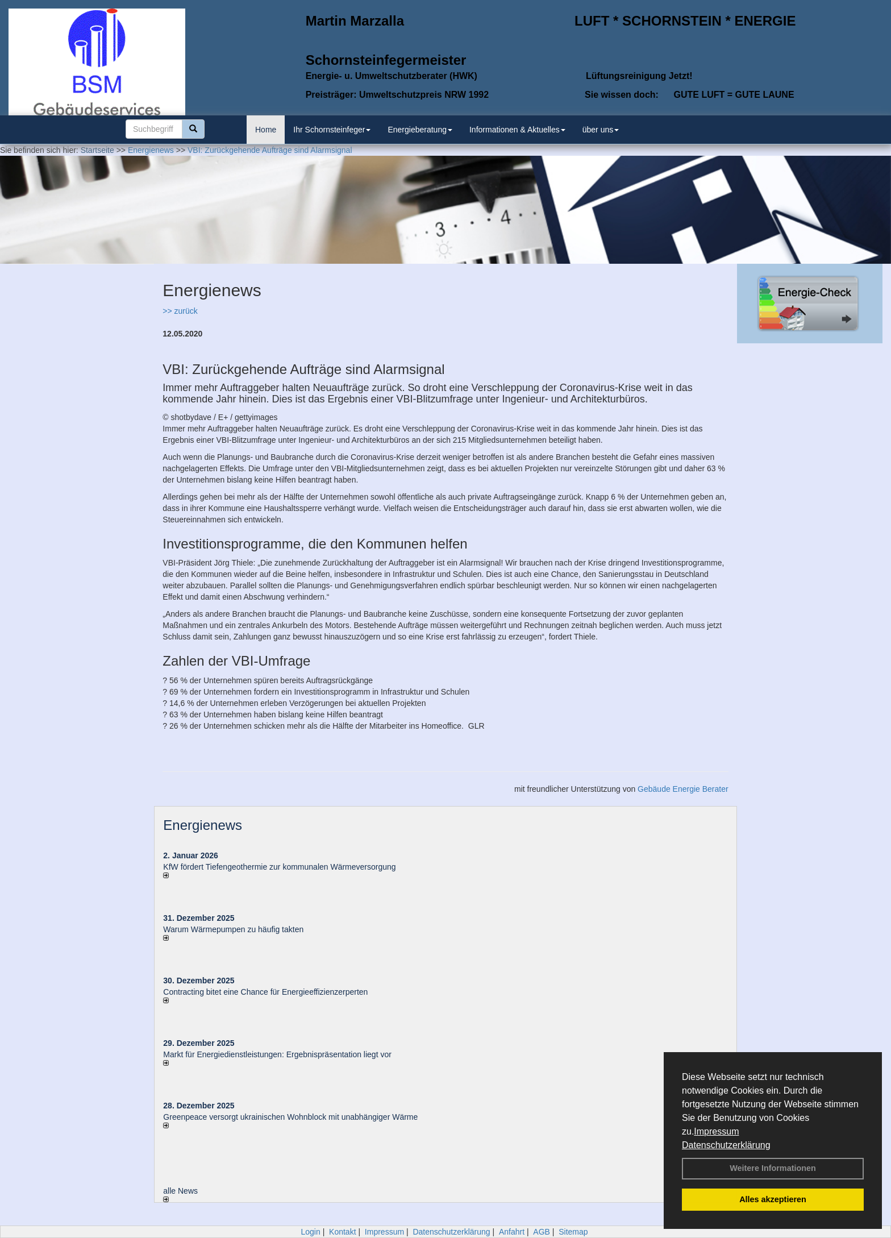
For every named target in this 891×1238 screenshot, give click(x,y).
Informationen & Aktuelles (517, 129)
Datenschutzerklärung (726, 1145)
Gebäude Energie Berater (683, 789)
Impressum (716, 1131)
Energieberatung (420, 129)
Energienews (202, 825)
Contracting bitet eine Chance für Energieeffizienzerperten (265, 991)
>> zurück (180, 310)
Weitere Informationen (773, 1168)
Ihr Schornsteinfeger (331, 129)
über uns (600, 129)
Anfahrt (511, 1231)
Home (265, 129)
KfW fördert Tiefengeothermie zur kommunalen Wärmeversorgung (279, 866)
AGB (541, 1231)
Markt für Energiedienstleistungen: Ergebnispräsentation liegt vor (277, 1054)
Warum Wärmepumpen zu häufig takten (233, 929)
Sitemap (573, 1231)
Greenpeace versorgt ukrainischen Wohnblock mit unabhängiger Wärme (290, 1116)
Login (310, 1231)
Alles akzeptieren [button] (772, 1199)
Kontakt (342, 1231)
